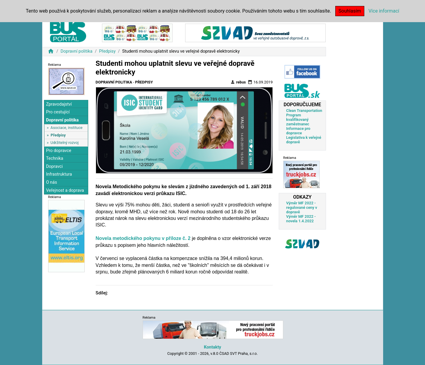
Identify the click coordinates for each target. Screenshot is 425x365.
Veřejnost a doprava (65, 190)
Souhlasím (350, 11)
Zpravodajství (59, 104)
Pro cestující (58, 112)
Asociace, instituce (67, 127)
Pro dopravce (58, 150)
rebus (238, 82)
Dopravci (54, 166)
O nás (51, 182)
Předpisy (107, 51)
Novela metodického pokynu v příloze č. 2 (143, 238)
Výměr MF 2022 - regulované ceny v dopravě (301, 207)
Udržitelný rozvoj (65, 142)
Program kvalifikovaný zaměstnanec (297, 119)
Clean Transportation (304, 110)
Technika (54, 158)
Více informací (383, 11)
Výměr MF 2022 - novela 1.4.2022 (301, 218)
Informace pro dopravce (298, 130)
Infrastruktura (59, 174)
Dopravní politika (76, 51)
